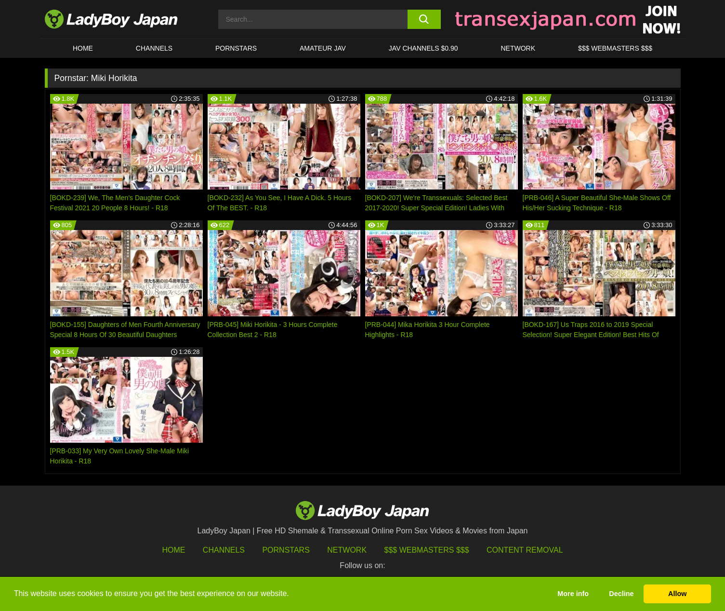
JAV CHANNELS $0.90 (423, 48)
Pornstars (236, 48)
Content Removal (525, 550)
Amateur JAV (323, 48)
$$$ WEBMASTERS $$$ (615, 48)
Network (518, 48)
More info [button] (573, 593)
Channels (224, 550)
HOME (83, 48)
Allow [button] (677, 593)
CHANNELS (154, 48)
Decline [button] (621, 593)
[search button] (424, 19)
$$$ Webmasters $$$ (426, 550)
